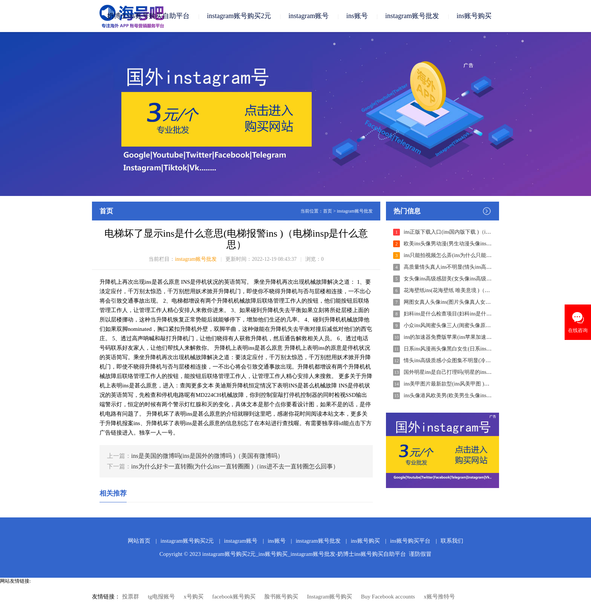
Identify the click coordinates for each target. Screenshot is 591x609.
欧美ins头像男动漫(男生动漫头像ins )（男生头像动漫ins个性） (476, 243)
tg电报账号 (161, 597)
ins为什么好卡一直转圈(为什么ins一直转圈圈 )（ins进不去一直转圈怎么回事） (235, 466)
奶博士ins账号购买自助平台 (148, 16)
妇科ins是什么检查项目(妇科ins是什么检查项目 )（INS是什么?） (478, 314)
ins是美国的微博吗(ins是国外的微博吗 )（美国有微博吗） (207, 456)
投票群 (130, 597)
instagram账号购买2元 (239, 16)
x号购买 (194, 597)
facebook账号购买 (234, 597)
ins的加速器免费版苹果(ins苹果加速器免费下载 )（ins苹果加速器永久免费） (492, 337)
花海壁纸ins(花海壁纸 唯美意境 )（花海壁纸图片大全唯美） (473, 290)
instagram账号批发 (412, 16)
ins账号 (357, 16)
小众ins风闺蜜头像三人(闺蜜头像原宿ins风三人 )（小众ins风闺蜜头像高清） (492, 325)
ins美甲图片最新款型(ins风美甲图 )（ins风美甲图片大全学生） (476, 384)
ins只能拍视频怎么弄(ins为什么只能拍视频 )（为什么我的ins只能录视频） (489, 255)
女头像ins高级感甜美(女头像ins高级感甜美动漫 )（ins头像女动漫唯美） (487, 279)
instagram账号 (308, 16)
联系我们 (452, 541)
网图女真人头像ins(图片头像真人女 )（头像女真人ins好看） (473, 302)
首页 (327, 211)
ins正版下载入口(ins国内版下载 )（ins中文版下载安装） (468, 232)
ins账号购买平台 (410, 541)
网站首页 (139, 541)
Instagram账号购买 (329, 597)
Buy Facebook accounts (388, 597)
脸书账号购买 (281, 597)
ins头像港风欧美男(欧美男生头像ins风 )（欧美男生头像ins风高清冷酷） (487, 395)
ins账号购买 (473, 16)
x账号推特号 (439, 597)
